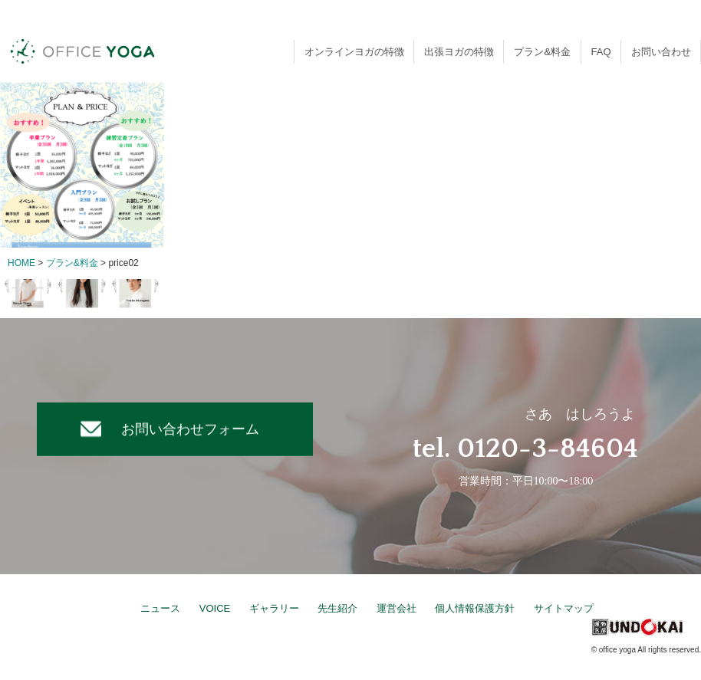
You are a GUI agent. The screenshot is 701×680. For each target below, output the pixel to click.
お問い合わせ (661, 51)
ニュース (160, 608)
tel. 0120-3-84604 (525, 448)
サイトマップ (564, 608)
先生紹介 (337, 608)
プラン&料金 (542, 51)
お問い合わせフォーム (190, 428)
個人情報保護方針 (475, 608)
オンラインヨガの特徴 (354, 51)
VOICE (214, 608)
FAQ (601, 51)
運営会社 (396, 608)
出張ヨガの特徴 (459, 51)
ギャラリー (274, 608)
